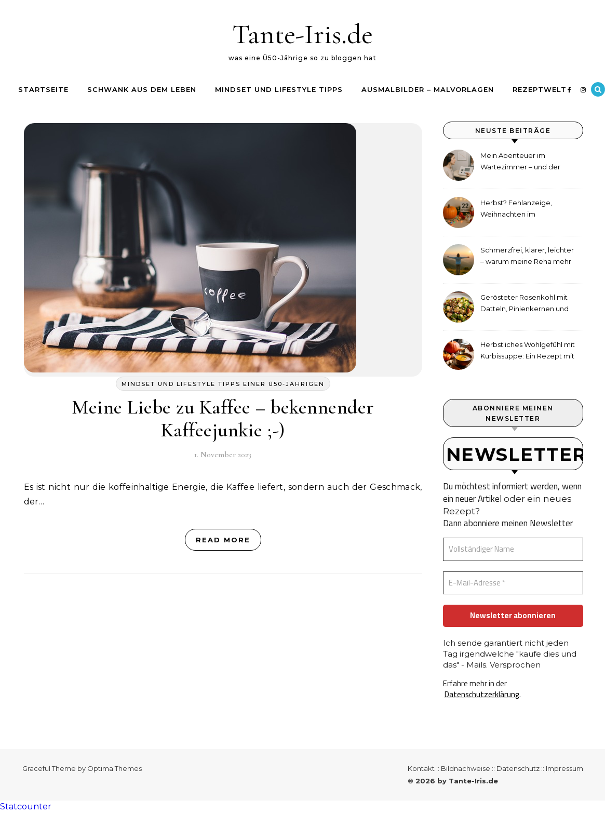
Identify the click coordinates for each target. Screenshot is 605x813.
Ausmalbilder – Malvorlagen (427, 89)
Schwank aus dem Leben (141, 89)
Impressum (564, 768)
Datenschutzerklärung (482, 694)
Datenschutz (518, 768)
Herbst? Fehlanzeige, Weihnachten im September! (516, 209)
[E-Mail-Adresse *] (513, 583)
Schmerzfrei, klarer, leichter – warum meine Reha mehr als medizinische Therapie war (527, 257)
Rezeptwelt (540, 89)
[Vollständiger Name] (513, 549)
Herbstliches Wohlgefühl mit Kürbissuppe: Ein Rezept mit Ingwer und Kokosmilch (527, 351)
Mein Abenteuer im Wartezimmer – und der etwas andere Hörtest (520, 162)
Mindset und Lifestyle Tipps (279, 89)
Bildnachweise (465, 768)
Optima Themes (114, 768)
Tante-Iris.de (302, 34)
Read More (223, 540)
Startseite (43, 89)
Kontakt (421, 768)
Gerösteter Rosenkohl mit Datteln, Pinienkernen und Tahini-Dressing (524, 304)
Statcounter (25, 806)
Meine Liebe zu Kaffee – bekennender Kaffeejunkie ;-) (223, 418)
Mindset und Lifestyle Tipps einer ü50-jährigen (223, 384)
